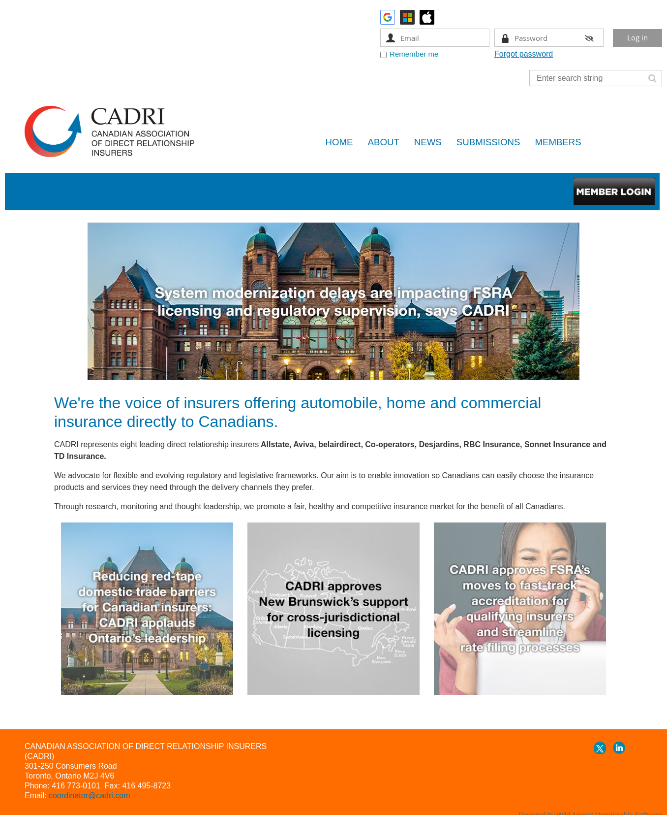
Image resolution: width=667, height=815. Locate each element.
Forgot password (523, 54)
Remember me (414, 54)
